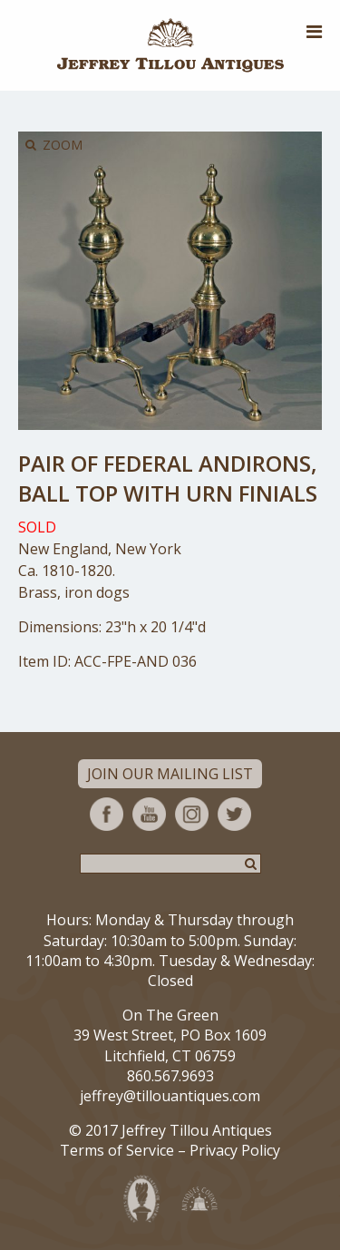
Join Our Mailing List (170, 774)
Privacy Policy (234, 1150)
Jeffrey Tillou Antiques (170, 45)
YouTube (149, 814)
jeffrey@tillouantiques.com (170, 1096)
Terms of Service (117, 1150)
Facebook (106, 814)
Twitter (234, 814)
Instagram (192, 814)
